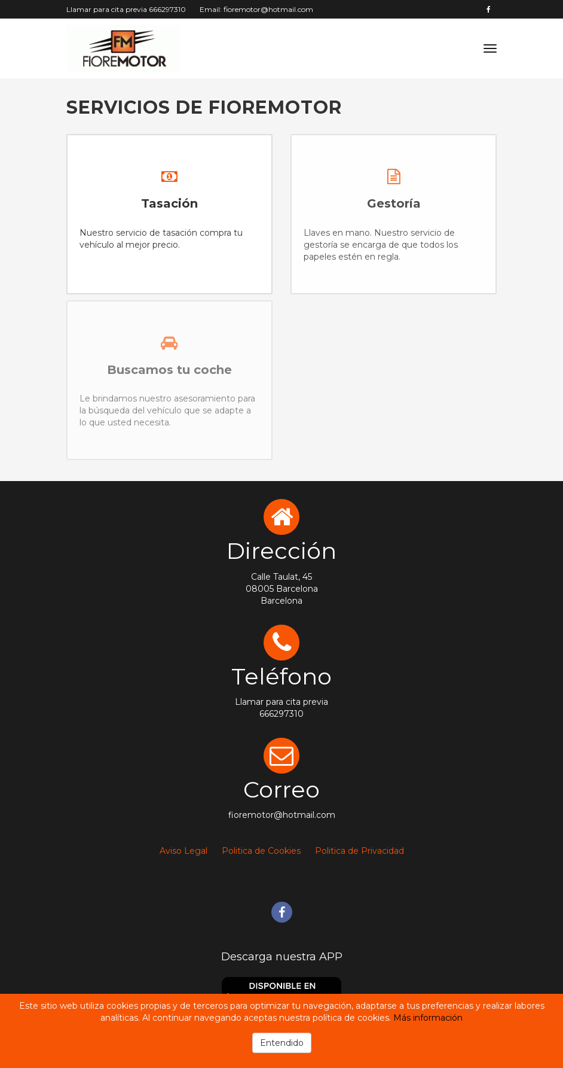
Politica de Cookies (261, 850)
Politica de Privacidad (359, 850)
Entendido (282, 1042)
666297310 (167, 9)
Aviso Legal (183, 850)
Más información (428, 1017)
